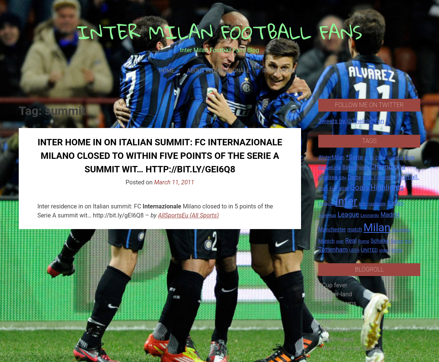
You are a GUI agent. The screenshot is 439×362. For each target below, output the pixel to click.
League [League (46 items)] (348, 214)
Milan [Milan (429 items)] (376, 227)
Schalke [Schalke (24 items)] (379, 241)
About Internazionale (218, 71)
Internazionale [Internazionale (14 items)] (372, 203)
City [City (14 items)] (342, 177)
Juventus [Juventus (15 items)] (327, 215)
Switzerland (337, 339)
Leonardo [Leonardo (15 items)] (370, 215)
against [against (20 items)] (395, 157)
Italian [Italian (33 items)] (395, 203)
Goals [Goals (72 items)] (359, 187)
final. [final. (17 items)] (368, 177)
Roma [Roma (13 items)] (363, 241)
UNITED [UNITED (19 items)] (369, 250)
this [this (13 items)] (408, 241)
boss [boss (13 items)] (364, 167)
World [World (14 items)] (396, 250)
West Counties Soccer (351, 348)
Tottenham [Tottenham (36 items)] (333, 249)
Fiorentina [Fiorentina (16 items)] (384, 177)
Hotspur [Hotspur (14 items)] (326, 203)
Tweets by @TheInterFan (351, 121)
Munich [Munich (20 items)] (326, 241)
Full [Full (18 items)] (333, 188)
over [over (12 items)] (339, 241)
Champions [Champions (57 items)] (387, 167)
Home (166, 71)
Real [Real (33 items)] (351, 240)
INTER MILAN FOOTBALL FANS (219, 32)
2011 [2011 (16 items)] (380, 157)
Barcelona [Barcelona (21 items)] (329, 167)
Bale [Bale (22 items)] (410, 157)
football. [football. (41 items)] (407, 177)
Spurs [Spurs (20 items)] (397, 241)
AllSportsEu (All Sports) (188, 215)
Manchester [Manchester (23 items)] (332, 229)
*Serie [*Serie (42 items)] (354, 157)
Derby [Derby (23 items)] (354, 177)
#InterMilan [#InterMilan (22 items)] (331, 157)
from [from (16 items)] (323, 188)
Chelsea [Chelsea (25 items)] (327, 177)
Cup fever (335, 285)
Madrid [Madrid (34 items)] (390, 214)
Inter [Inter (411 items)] (346, 201)
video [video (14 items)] (384, 250)
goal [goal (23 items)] (344, 188)
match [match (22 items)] (355, 229)
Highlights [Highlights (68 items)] (387, 187)
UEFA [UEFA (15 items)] (354, 250)
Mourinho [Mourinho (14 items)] (401, 229)
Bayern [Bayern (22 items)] (350, 167)
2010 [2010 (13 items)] (369, 157)
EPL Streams (339, 303)
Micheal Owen (341, 330)
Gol (326, 321)
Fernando (334, 312)
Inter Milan (278, 71)
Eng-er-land (337, 294)
